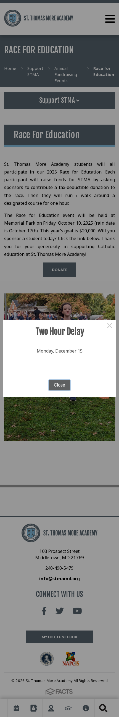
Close (59, 385)
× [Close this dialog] (109, 326)
